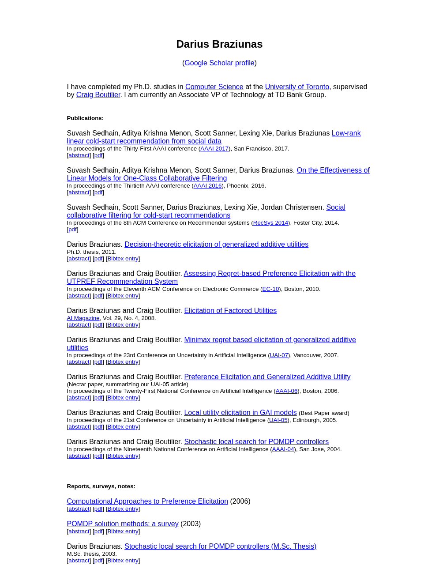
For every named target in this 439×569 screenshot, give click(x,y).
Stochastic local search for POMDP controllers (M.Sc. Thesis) (220, 546)
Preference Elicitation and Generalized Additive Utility (267, 377)
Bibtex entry (122, 258)
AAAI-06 (287, 391)
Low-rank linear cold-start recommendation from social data (214, 137)
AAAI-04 (283, 449)
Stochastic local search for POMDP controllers (256, 441)
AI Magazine (83, 318)
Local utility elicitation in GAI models (240, 412)
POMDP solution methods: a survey (123, 524)
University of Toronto (297, 86)
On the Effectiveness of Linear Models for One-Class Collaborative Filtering (218, 174)
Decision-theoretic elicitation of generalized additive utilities (216, 244)
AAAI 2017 (214, 148)
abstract (78, 155)
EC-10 (271, 289)
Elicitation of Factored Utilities (230, 310)
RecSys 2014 (270, 222)
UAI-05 (278, 420)
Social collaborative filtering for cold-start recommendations (206, 211)
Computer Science (214, 86)
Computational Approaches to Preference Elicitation (148, 501)
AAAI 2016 (208, 185)
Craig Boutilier (98, 94)
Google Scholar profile (219, 63)
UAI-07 (279, 355)
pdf (98, 155)
